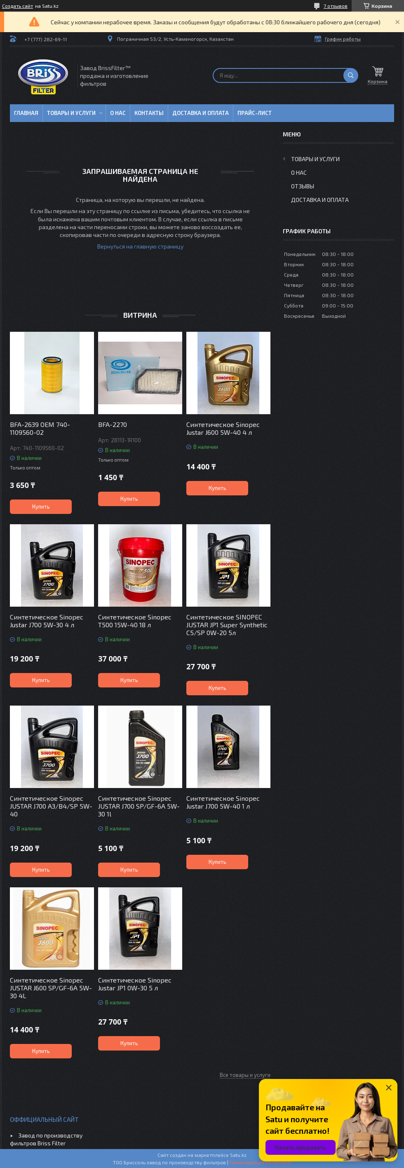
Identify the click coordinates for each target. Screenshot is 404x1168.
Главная (26, 113)
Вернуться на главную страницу (140, 246)
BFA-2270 (112, 424)
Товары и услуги (71, 113)
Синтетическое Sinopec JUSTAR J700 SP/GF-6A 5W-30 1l (139, 806)
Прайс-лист (254, 113)
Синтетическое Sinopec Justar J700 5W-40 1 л (223, 802)
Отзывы (302, 186)
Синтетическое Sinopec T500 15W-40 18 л (134, 621)
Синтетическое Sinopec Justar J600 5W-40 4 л (223, 428)
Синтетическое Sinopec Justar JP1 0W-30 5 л (134, 984)
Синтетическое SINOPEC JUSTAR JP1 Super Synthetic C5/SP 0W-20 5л (227, 624)
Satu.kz (238, 1155)
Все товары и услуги (245, 1075)
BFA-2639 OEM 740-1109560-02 (40, 428)
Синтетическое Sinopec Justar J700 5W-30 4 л (46, 621)
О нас (118, 113)
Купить (41, 506)
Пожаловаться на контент (260, 1162)
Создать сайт (17, 6)
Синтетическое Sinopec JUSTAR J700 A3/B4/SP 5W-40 (51, 806)
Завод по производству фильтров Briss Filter (46, 1139)
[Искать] (350, 75)
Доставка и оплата (200, 113)
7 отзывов (336, 6)
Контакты (149, 113)
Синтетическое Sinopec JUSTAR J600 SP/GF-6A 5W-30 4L (51, 987)
